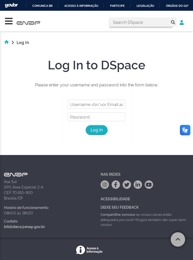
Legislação (145, 6)
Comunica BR (42, 6)
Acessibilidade (115, 198)
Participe (117, 6)
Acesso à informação (81, 6)
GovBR (11, 5)
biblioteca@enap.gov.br (24, 226)
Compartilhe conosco (118, 214)
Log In (97, 129)
